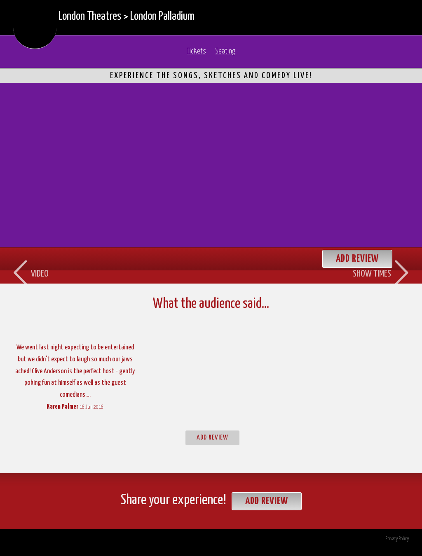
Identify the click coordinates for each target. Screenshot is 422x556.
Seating (225, 51)
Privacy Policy (397, 539)
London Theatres (90, 16)
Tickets (196, 51)
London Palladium (162, 16)
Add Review (212, 437)
